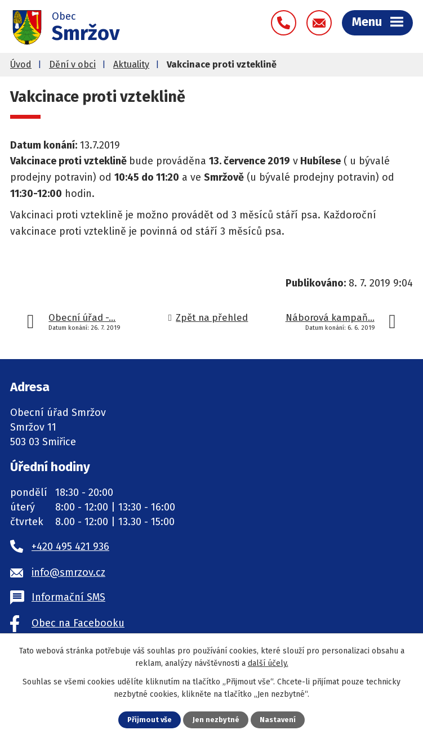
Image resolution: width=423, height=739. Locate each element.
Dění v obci (72, 64)
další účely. (268, 663)
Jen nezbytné (216, 719)
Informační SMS (68, 597)
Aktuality (131, 64)
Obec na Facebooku (78, 623)
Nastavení (278, 719)
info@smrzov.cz (68, 572)
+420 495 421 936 (70, 546)
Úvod (21, 64)
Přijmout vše (149, 719)
